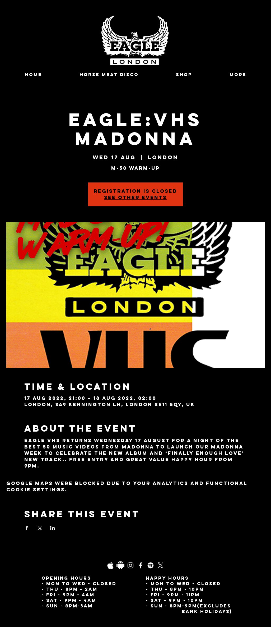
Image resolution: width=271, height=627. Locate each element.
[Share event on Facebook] (26, 528)
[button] (238, 75)
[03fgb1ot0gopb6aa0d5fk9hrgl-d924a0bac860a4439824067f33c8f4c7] (110, 565)
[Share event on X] (39, 528)
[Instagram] (130, 565)
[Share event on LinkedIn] (52, 528)
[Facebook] (140, 565)
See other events (135, 197)
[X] (161, 565)
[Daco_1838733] (120, 565)
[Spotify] (151, 565)
